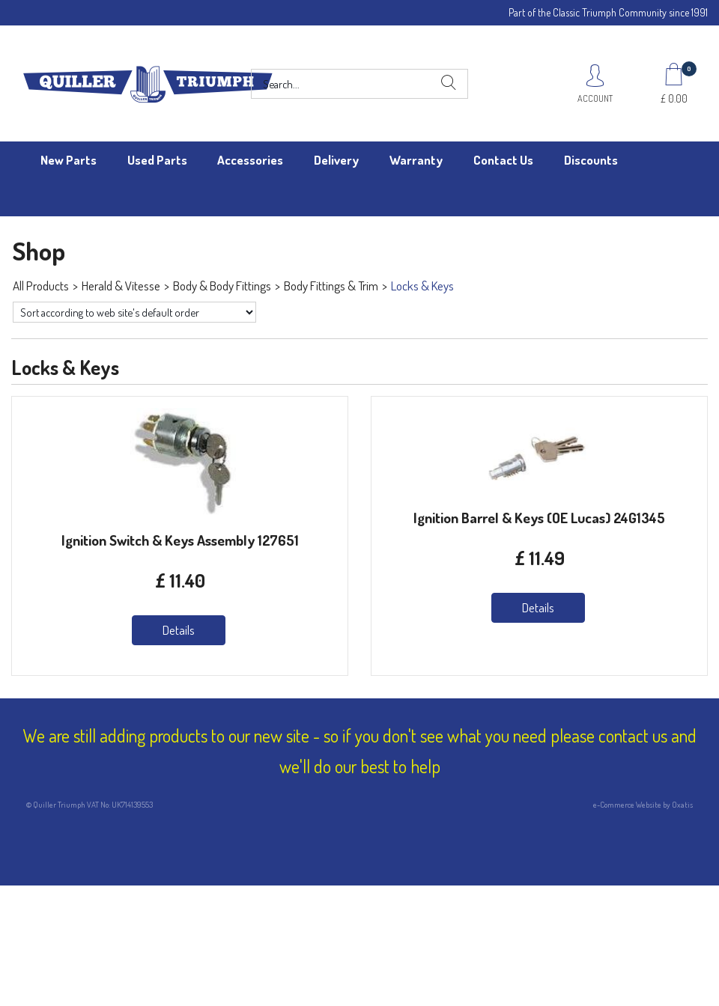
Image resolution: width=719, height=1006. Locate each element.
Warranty (416, 160)
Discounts (591, 160)
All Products (41, 285)
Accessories (250, 160)
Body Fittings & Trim (331, 285)
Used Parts (157, 160)
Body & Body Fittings (222, 285)
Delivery (336, 160)
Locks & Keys (422, 285)
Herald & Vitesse (121, 285)
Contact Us (503, 160)
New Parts (68, 160)
